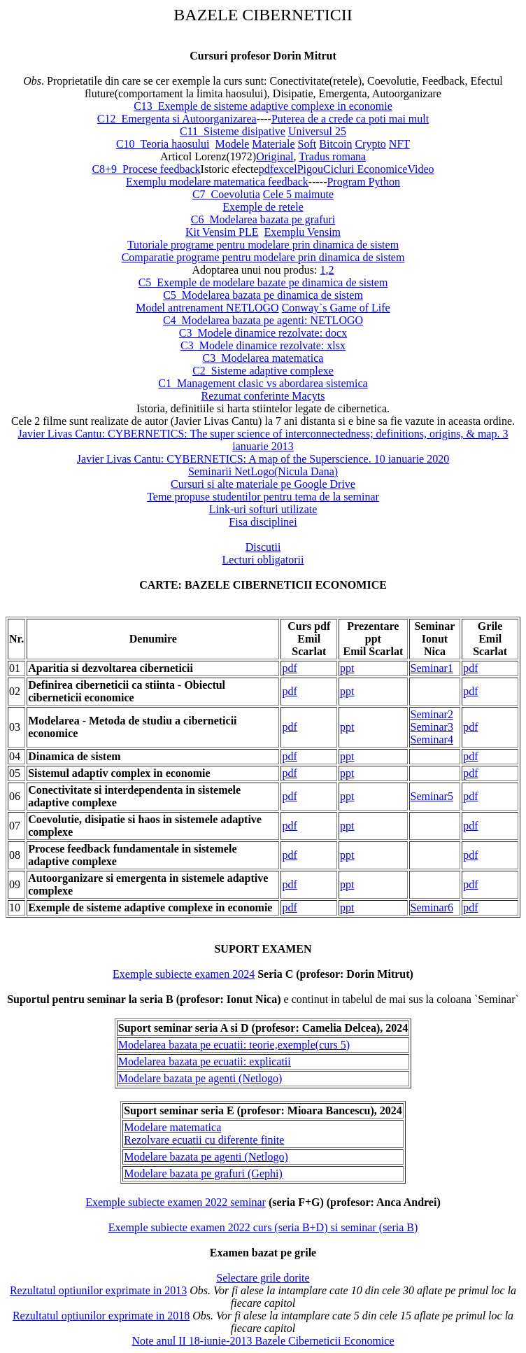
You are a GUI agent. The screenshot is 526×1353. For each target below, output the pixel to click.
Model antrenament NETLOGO (207, 308)
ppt (347, 668)
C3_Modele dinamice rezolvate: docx (263, 333)
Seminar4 (432, 739)
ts (321, 396)
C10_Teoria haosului (163, 144)
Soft (307, 144)
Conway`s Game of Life (336, 308)
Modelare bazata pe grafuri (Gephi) (203, 1173)
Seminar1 (432, 668)
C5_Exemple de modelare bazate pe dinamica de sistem (263, 282)
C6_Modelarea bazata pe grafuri (263, 219)
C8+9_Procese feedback (146, 169)
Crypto (370, 144)
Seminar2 (432, 714)
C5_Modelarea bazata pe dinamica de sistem (263, 295)
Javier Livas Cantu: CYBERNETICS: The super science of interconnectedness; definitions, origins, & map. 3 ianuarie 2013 (263, 440)
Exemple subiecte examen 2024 (184, 974)
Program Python (363, 182)
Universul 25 (317, 131)
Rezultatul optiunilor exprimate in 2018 (101, 1316)
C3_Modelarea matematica (263, 358)
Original (274, 156)
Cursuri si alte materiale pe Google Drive (263, 484)
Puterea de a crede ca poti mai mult (350, 119)
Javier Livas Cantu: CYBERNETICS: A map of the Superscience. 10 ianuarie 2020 (263, 459)
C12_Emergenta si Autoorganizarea (177, 119)
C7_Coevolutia (226, 194)
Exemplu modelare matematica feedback (217, 182)
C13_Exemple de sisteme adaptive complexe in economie (263, 106)
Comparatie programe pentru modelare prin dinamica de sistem (263, 257)
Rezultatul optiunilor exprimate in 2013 (98, 1290)
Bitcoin (335, 144)
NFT (399, 144)
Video (420, 169)
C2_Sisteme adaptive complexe (263, 371)
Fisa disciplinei (263, 522)
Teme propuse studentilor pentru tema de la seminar (263, 497)
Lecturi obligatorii (263, 560)
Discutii (263, 547)
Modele (232, 144)
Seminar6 (432, 907)
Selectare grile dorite (262, 1278)
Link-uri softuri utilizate (263, 509)
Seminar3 (432, 727)
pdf (266, 169)
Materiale (273, 144)
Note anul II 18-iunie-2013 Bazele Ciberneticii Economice (263, 1341)
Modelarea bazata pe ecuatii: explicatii (204, 1061)
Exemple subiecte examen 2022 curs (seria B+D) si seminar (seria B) (263, 1227)
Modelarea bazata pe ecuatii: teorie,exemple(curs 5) (234, 1045)
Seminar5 (432, 796)
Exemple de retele (263, 207)
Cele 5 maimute (298, 194)
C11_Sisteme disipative (232, 131)
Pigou (310, 169)
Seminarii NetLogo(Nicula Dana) (263, 471)
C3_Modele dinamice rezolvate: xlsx (263, 345)
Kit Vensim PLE (222, 232)
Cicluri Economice (365, 169)
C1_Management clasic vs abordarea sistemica (262, 383)
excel (285, 169)
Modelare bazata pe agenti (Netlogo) (200, 1078)
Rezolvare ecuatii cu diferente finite (204, 1140)
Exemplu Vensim (302, 232)
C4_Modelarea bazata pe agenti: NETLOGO (263, 320)
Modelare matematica (172, 1127)
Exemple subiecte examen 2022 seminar (175, 1202)
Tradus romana (332, 156)
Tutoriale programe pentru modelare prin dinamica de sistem (263, 245)
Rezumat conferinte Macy (259, 396)
